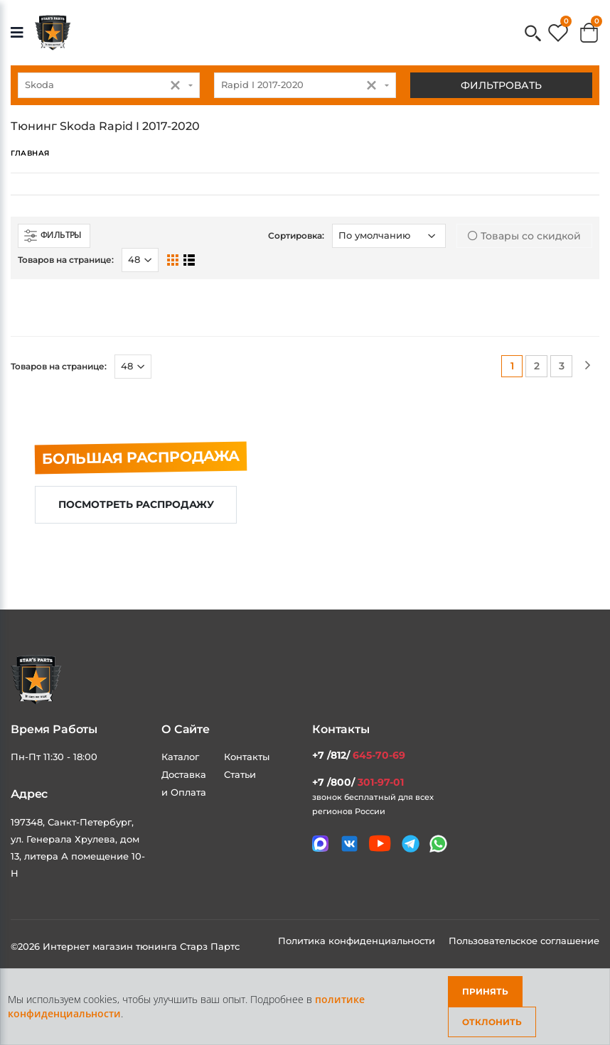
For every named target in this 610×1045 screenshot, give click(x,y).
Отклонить (492, 1022)
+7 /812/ (358, 755)
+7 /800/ (358, 782)
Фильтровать (501, 85)
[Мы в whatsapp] (438, 843)
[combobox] (108, 85)
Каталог (180, 756)
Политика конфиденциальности (358, 940)
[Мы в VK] (349, 843)
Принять (485, 991)
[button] (533, 34)
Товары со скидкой (524, 235)
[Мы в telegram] (410, 843)
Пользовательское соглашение (524, 940)
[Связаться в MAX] (320, 843)
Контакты (246, 756)
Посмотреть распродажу (136, 504)
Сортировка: (296, 235)
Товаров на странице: (66, 259)
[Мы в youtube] (379, 843)
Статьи (240, 774)
